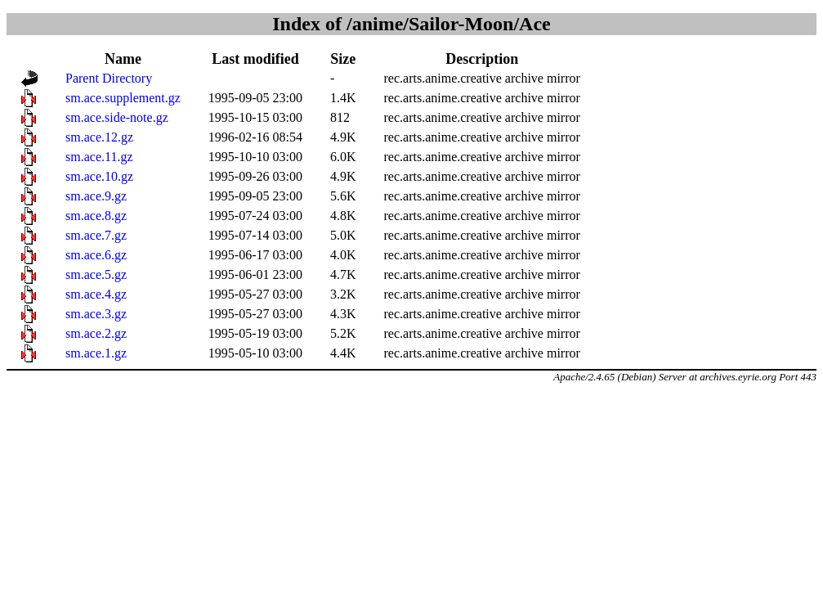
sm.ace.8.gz (96, 216)
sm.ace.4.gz (96, 294)
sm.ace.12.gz (99, 137)
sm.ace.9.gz (96, 196)
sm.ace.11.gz (98, 157)
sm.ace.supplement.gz (123, 98)
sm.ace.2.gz (96, 333)
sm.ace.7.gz (96, 235)
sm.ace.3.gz (96, 314)
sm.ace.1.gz (96, 353)
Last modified (255, 59)
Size (343, 59)
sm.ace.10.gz (99, 176)
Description (481, 59)
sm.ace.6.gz (96, 255)
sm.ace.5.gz (96, 274)
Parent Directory (108, 78)
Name (123, 59)
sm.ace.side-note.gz (116, 117)
